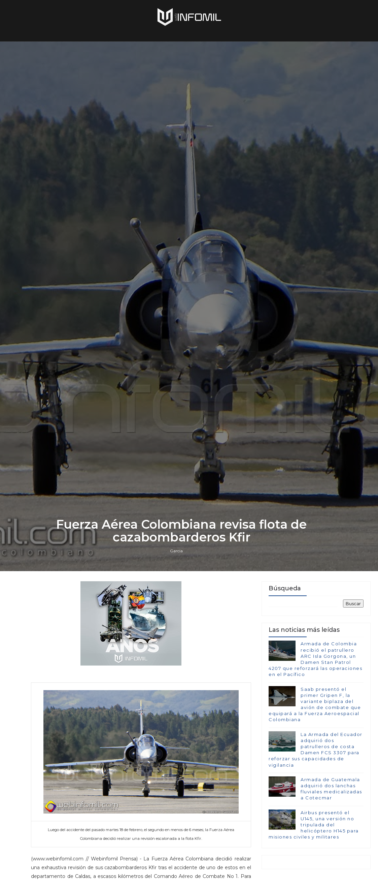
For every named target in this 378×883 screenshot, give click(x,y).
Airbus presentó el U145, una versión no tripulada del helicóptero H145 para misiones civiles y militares (314, 825)
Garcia (176, 550)
